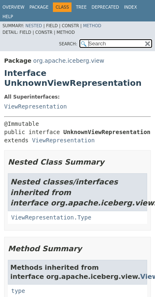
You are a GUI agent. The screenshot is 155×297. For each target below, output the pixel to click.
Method (92, 26)
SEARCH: (68, 44)
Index (130, 7)
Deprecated (105, 7)
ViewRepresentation (35, 106)
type (18, 291)
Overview (13, 7)
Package (38, 7)
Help (7, 16)
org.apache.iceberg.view (68, 60)
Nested (33, 26)
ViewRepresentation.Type (51, 217)
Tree (81, 7)
